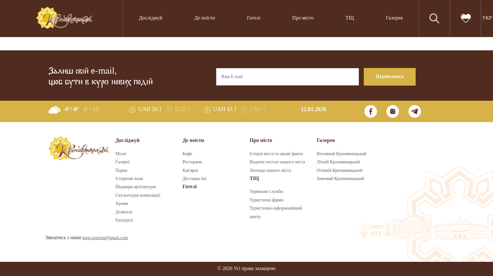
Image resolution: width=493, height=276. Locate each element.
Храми (121, 203)
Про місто (302, 18)
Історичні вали (129, 178)
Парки (121, 170)
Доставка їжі (195, 178)
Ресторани (192, 162)
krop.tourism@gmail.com (105, 237)
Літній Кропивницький (338, 162)
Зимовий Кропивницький (340, 178)
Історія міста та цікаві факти (276, 153)
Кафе (187, 153)
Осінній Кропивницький (340, 170)
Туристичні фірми (266, 200)
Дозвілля (123, 212)
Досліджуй (151, 18)
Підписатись (389, 76)
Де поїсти (204, 18)
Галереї (122, 162)
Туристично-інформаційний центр (276, 212)
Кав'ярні (190, 170)
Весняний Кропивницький (341, 153)
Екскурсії (124, 220)
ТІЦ (350, 18)
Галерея (394, 18)
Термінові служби (266, 191)
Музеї (120, 153)
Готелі (253, 18)
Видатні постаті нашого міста (277, 162)
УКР (487, 18)
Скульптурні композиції (137, 195)
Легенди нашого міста (270, 170)
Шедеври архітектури (135, 186)
